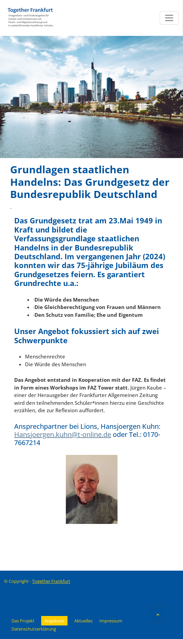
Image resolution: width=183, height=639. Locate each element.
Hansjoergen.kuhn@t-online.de (62, 434)
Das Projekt (22, 621)
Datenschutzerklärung (33, 629)
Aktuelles (83, 621)
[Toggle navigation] (169, 18)
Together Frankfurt (51, 581)
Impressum (110, 621)
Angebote (54, 621)
